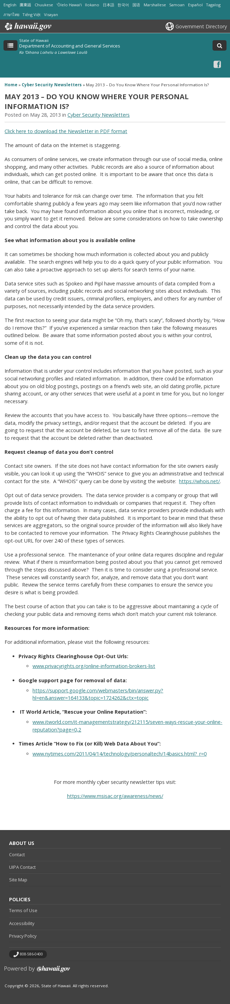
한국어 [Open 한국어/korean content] (123, 4)
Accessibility (21, 923)
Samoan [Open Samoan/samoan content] (177, 4)
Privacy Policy (22, 936)
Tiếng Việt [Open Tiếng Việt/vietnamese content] (31, 14)
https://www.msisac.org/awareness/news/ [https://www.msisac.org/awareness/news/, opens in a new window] (115, 796)
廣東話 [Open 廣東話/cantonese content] (25, 4)
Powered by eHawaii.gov (37, 971)
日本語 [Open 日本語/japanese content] (108, 4)
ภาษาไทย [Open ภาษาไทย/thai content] (11, 14)
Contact (17, 854)
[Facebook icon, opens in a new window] (217, 64)
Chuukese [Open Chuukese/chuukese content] (44, 4)
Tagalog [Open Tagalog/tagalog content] (213, 4)
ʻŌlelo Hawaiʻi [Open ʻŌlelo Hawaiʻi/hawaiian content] (69, 4)
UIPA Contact (22, 867)
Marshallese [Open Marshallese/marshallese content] (155, 4)
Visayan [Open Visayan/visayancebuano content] (51, 14)
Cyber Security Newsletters (52, 84)
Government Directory (201, 26)
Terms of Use (23, 910)
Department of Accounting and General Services (69, 46)
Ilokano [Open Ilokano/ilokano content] (92, 4)
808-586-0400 (31, 954)
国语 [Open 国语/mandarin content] (136, 4)
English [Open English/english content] (9, 4)
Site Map (18, 879)
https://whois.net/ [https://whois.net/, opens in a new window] (199, 481)
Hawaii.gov (27, 26)
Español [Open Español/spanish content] (195, 4)
